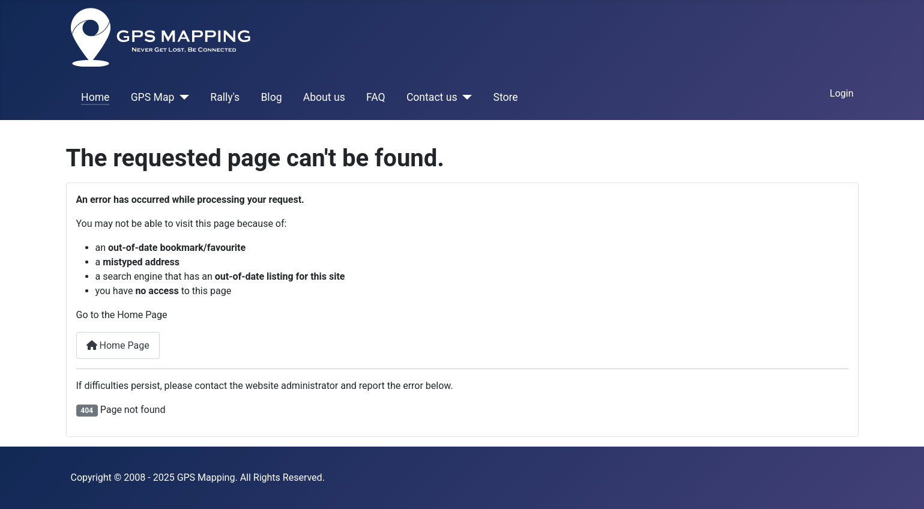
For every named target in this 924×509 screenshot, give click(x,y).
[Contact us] (465, 97)
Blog (271, 97)
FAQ (375, 97)
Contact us (431, 97)
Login (841, 93)
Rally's (225, 97)
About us (324, 97)
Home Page (117, 345)
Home (95, 97)
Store (506, 97)
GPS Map (153, 97)
